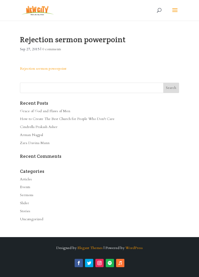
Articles (26, 179)
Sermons (26, 195)
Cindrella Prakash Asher (39, 126)
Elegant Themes (90, 247)
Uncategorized (31, 219)
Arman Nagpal (31, 134)
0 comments (51, 49)
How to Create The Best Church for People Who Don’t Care (67, 118)
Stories (25, 211)
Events (25, 186)
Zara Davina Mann (34, 142)
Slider (24, 203)
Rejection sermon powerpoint (43, 68)
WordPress (134, 247)
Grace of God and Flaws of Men (45, 111)
